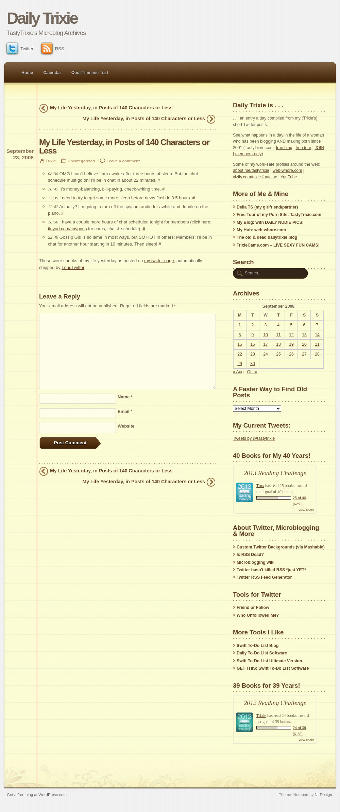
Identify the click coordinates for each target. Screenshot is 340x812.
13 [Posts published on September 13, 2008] (304, 334)
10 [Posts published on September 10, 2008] (265, 334)
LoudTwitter (73, 267)
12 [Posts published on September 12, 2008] (291, 334)
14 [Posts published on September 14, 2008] (317, 334)
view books (306, 510)
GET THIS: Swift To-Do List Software (273, 668)
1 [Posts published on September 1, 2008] (240, 325)
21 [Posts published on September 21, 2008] (317, 344)
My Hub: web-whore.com (261, 230)
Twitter (20, 48)
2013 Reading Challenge (275, 473)
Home (27, 72)
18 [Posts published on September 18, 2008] (278, 344)
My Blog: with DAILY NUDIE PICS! (270, 222)
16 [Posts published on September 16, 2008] (252, 344)
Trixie (51, 161)
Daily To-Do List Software (262, 653)
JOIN (319, 147)
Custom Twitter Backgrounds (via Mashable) (281, 547)
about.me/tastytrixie (251, 170)
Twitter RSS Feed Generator (264, 577)
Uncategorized (81, 161)
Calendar (52, 72)
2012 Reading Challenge (275, 703)
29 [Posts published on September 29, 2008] (239, 363)
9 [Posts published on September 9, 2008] (253, 334)
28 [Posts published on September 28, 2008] (317, 354)
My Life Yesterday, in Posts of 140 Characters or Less (111, 107)
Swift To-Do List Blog (257, 645)
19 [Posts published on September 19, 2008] (291, 344)
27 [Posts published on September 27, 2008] (304, 354)
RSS (52, 48)
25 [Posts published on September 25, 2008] (278, 354)
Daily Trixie (42, 18)
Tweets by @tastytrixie (254, 438)
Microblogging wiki (255, 562)
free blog (284, 147)
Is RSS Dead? (250, 554)
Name (125, 396)
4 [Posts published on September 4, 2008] (278, 325)
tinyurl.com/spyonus (67, 228)
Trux (260, 485)
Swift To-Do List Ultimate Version (269, 660)
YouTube (288, 177)
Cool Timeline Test (89, 72)
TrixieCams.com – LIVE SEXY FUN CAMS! (278, 245)
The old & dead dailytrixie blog (267, 237)
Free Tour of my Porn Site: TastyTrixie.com (279, 214)
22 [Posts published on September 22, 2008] (239, 354)
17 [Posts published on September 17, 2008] (265, 344)
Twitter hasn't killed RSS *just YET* (271, 569)
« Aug (238, 371)
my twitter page (159, 260)
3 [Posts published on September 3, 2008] (266, 325)
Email (125, 411)
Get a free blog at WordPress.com (37, 794)
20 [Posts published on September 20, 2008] (304, 344)
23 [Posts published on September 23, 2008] (252, 354)
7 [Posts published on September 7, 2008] (317, 325)
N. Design (323, 794)
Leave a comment (123, 161)
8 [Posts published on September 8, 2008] (240, 334)
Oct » (252, 371)
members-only (248, 153)
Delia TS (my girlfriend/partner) (267, 207)
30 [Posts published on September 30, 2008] (252, 363)
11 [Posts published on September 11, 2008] (278, 334)
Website (126, 426)
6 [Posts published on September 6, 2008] (304, 325)
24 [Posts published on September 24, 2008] (265, 354)
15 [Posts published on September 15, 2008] (239, 344)
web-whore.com (287, 170)
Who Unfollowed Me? (258, 615)
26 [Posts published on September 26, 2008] (291, 354)
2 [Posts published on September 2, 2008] (253, 325)
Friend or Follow (253, 607)
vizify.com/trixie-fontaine (255, 177)
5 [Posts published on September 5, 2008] (291, 325)
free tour (303, 147)
